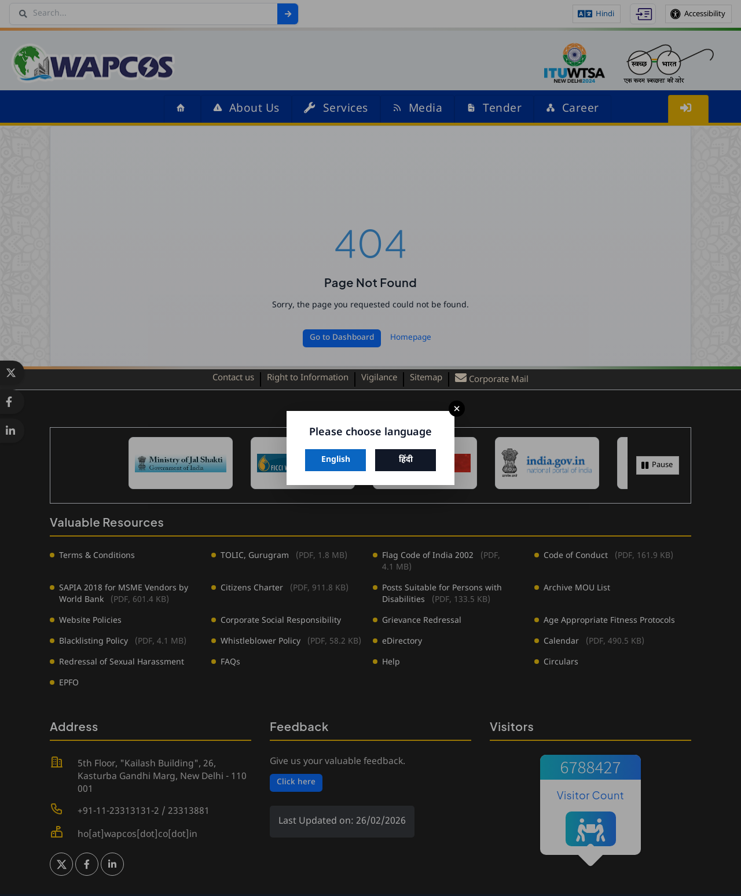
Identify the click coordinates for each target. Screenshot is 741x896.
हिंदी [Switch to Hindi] (406, 459)
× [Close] (456, 409)
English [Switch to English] (335, 459)
